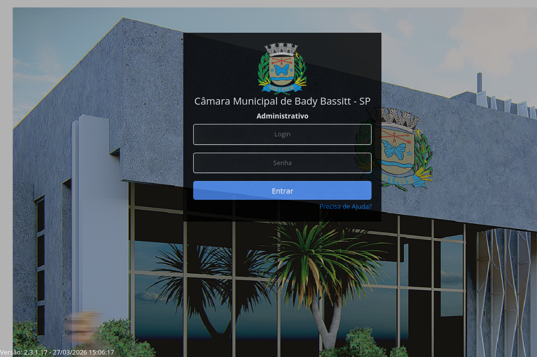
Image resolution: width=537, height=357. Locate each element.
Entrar (282, 190)
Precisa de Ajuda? (346, 206)
